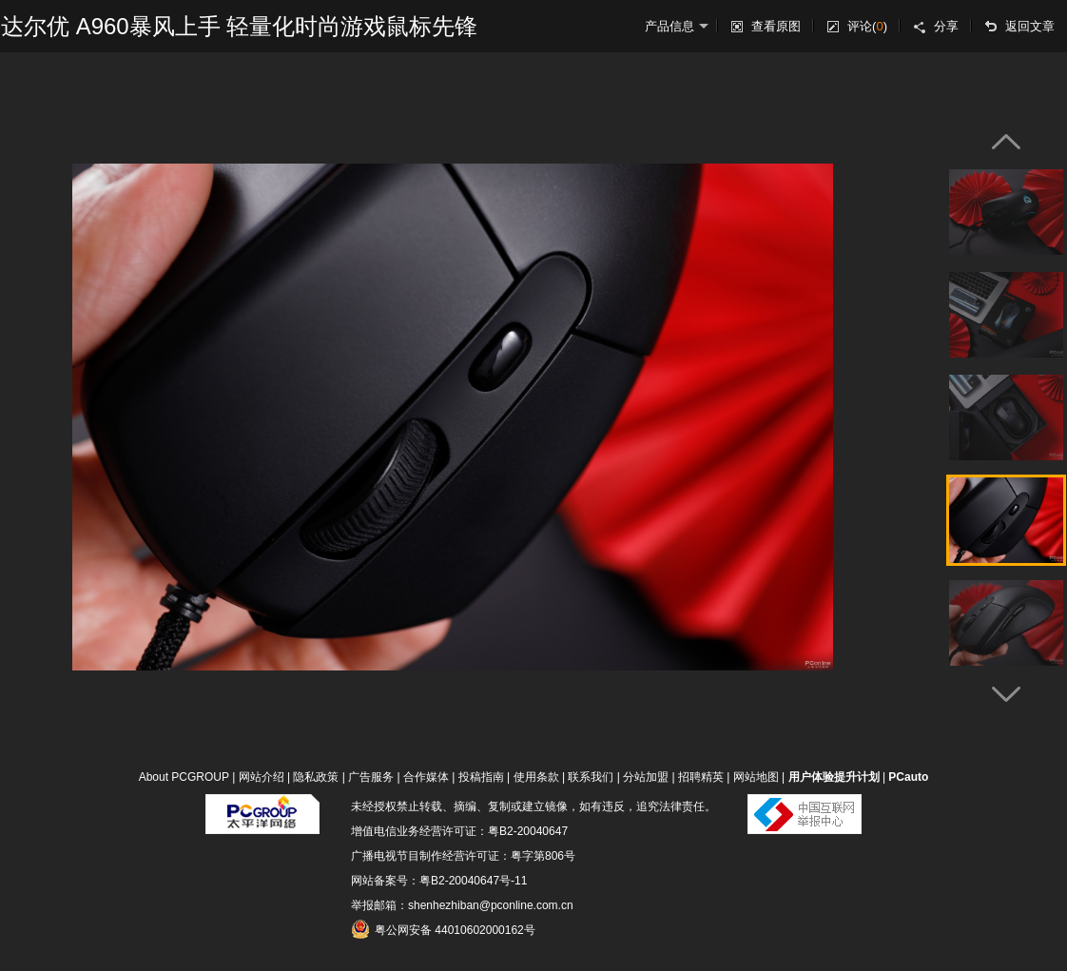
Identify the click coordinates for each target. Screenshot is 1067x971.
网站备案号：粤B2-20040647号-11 (439, 880)
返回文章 (1030, 26)
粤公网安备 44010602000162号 (443, 929)
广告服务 (371, 777)
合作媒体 (426, 777)
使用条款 (536, 777)
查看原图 (776, 26)
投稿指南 (481, 777)
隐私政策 (316, 777)
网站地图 (756, 777)
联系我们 (590, 777)
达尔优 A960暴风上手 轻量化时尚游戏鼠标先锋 (239, 26)
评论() (867, 26)
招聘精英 (701, 777)
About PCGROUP (184, 777)
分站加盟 (646, 777)
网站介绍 (261, 777)
